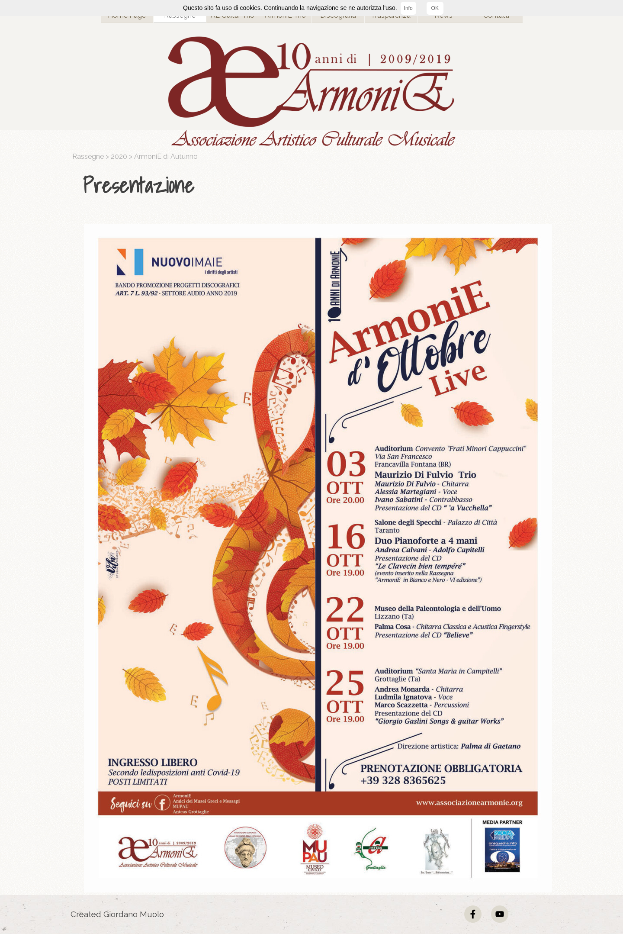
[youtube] (499, 914)
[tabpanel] (314, 185)
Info (408, 8)
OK (435, 8)
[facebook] (473, 914)
